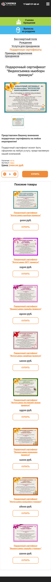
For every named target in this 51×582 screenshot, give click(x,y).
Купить (35, 174)
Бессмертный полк (25, 39)
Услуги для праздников (26, 46)
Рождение (25, 42)
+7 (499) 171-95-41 (31, 4)
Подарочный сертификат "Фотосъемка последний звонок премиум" (26, 403)
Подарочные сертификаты (25, 49)
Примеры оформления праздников (18, 55)
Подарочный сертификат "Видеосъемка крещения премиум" (25, 452)
